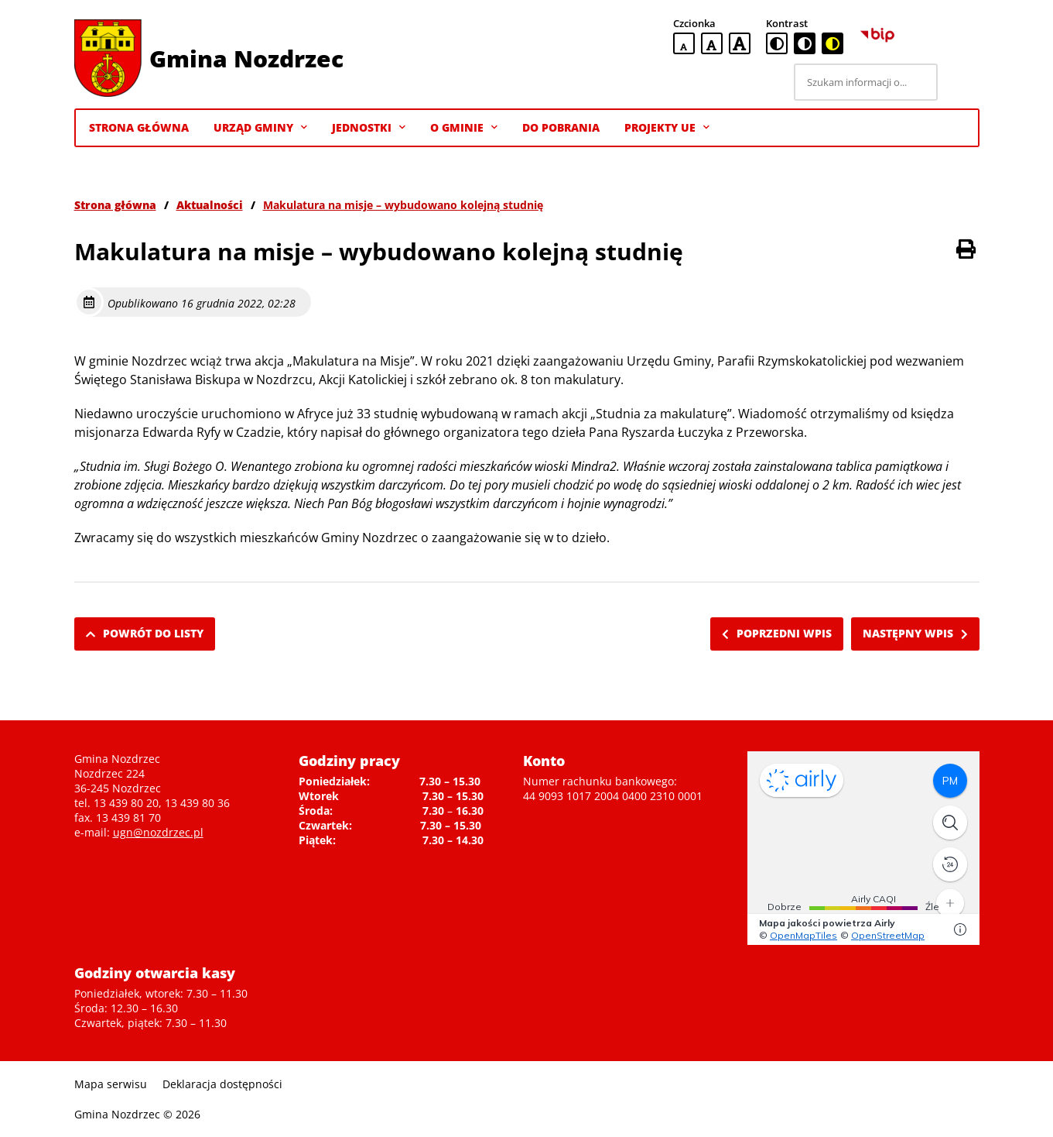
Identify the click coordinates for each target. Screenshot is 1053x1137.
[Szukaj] (960, 82)
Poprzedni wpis (777, 633)
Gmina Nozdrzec (246, 58)
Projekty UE (666, 127)
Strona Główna (139, 127)
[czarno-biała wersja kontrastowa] (804, 43)
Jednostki (368, 127)
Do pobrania (561, 127)
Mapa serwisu (110, 1084)
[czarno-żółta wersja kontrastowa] (832, 43)
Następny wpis (915, 633)
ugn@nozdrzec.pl (158, 832)
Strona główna (115, 205)
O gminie (463, 127)
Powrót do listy (144, 633)
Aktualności (209, 205)
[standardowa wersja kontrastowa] (777, 43)
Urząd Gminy (260, 127)
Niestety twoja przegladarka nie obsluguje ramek (863, 848)
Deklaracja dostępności (222, 1084)
